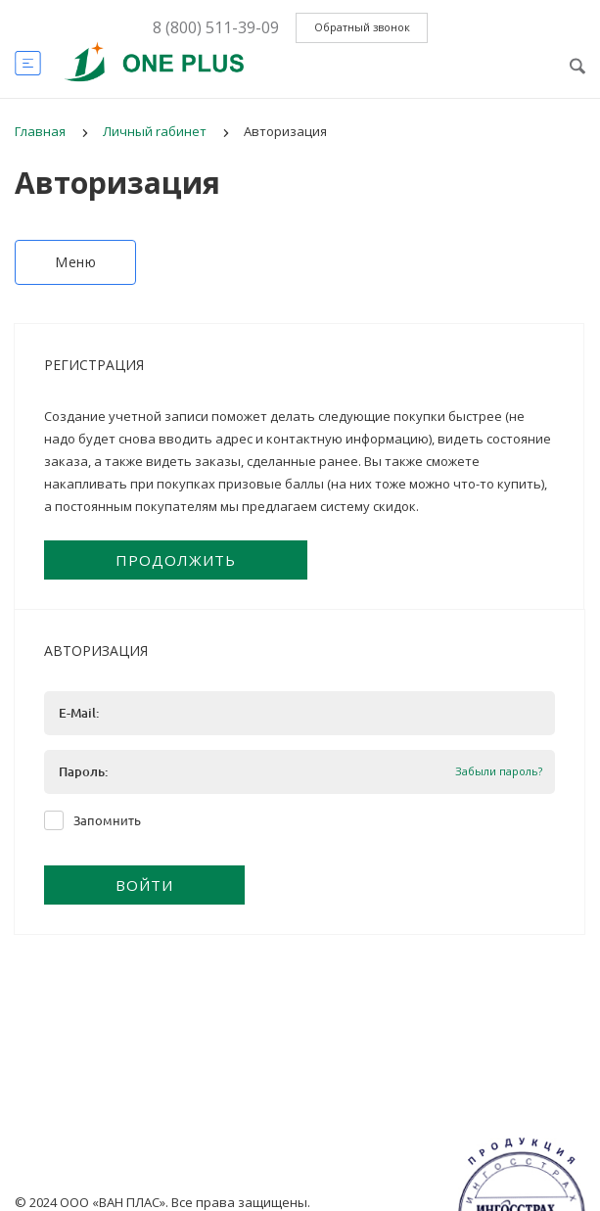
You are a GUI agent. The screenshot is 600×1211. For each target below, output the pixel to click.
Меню (75, 262)
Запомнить (107, 820)
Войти (144, 885)
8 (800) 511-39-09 (216, 27)
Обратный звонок (362, 27)
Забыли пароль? (498, 772)
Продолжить (175, 560)
